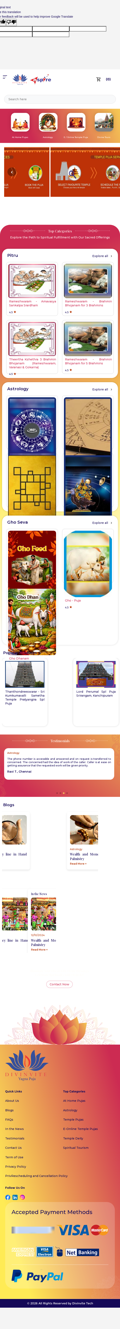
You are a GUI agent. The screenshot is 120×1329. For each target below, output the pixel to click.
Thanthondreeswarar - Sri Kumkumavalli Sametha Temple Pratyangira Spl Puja (96, 697)
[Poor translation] (11, 22)
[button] (11, 171)
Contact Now (59, 984)
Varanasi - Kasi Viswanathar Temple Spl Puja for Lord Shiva (24, 695)
